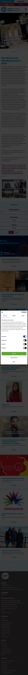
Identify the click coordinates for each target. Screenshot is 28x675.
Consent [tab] (5, 315)
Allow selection (14, 357)
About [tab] (23, 315)
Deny (14, 361)
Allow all (14, 353)
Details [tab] (14, 315)
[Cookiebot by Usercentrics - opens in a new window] (21, 312)
